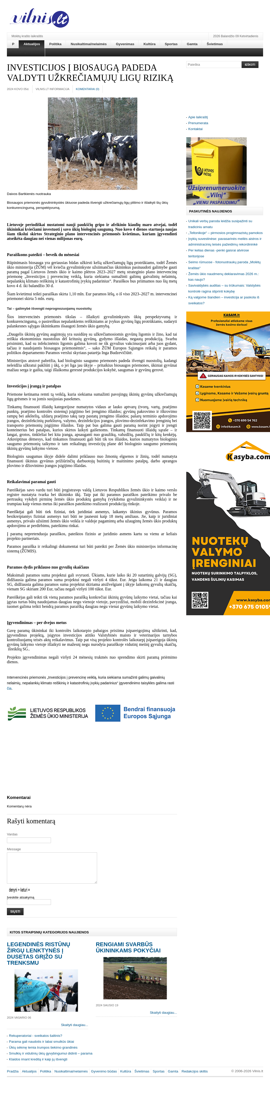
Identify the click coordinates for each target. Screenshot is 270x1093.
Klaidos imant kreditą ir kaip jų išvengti (38, 1065)
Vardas (12, 834)
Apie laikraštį (198, 117)
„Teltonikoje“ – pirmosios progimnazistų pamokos (225, 233)
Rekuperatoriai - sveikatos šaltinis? (35, 1042)
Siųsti (15, 918)
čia (9, 688)
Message (14, 849)
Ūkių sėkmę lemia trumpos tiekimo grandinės (43, 1054)
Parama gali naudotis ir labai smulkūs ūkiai (41, 1048)
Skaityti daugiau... (74, 1031)
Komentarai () (87, 89)
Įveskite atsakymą (20, 903)
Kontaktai (195, 129)
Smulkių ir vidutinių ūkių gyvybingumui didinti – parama (50, 1059)
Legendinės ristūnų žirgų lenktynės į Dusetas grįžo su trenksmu (38, 959)
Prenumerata (198, 123)
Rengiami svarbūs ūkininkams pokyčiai (128, 953)
